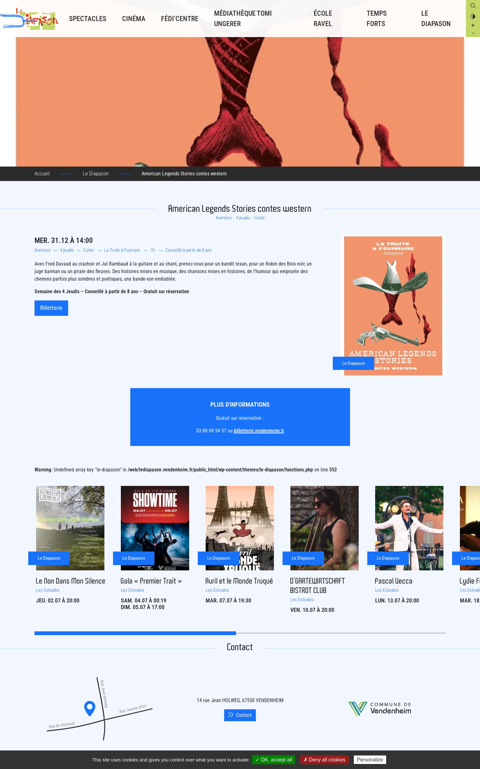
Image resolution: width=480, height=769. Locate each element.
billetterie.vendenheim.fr (259, 431)
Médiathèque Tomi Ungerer (243, 18)
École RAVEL (323, 18)
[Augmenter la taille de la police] (473, 25)
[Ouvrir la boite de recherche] (473, 5)
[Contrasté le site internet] (473, 16)
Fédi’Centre (179, 19)
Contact (240, 715)
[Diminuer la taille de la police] (473, 33)
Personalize (370, 759)
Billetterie (51, 307)
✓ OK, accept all (273, 759)
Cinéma (133, 19)
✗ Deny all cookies (325, 759)
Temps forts (377, 18)
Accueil (42, 173)
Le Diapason (436, 18)
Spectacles (87, 19)
